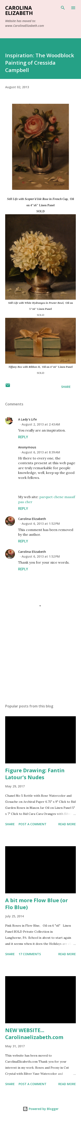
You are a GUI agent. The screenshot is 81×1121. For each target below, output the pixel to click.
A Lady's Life (27, 419)
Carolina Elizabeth (19, 10)
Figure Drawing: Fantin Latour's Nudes (35, 774)
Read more (67, 824)
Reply (23, 437)
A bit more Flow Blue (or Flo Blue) (36, 904)
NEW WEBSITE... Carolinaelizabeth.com (34, 1034)
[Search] (62, 7)
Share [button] (66, 387)
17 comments (30, 954)
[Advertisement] (40, 663)
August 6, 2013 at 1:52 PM (41, 523)
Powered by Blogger (41, 1109)
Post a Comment (32, 824)
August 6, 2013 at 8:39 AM (41, 452)
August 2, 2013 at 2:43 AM (41, 424)
